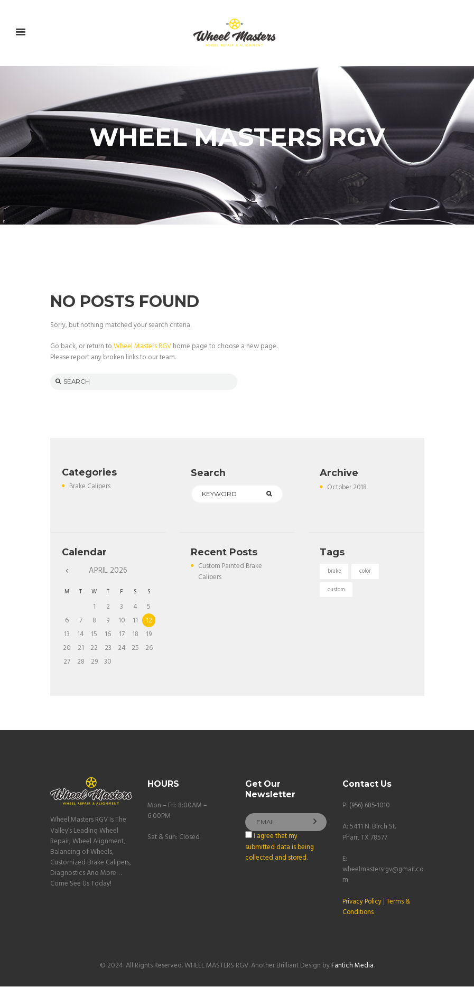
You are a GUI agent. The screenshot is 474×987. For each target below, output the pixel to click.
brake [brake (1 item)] (334, 573)
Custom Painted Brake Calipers (231, 573)
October (347, 488)
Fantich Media (352, 966)
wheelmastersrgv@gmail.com (381, 876)
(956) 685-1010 (371, 806)
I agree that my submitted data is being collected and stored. (280, 849)
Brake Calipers (90, 487)
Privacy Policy (363, 902)
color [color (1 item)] (367, 573)
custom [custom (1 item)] (337, 592)
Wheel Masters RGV (142, 346)
